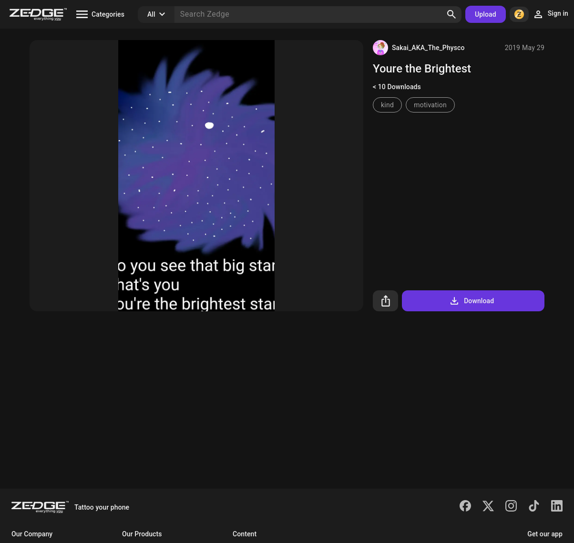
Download (471, 301)
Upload (485, 14)
